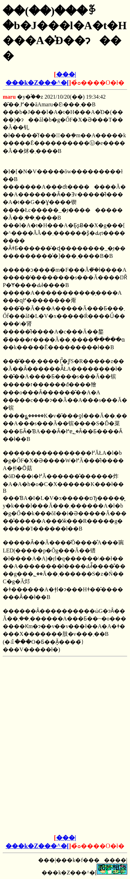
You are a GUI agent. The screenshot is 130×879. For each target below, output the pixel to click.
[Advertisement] (65, 702)
